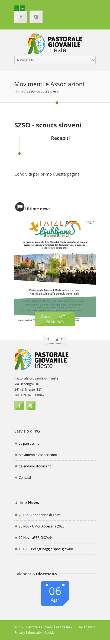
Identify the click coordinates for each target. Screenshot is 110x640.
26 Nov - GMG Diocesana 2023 (41, 526)
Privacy (19, 632)
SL (22, 8)
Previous (48, 340)
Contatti (25, 477)
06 (55, 593)
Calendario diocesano (35, 466)
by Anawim (87, 627)
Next (61, 340)
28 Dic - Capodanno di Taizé (39, 515)
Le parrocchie (29, 443)
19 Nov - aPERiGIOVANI (36, 537)
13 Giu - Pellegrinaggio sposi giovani (46, 549)
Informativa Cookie (40, 632)
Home (19, 91)
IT (17, 8)
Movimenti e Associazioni (38, 455)
